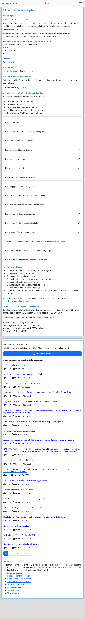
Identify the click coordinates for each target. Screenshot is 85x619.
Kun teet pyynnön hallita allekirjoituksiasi (21, 186)
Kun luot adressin (12, 122)
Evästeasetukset (14, 587)
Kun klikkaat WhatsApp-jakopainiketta (20, 232)
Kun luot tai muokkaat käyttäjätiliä (18, 150)
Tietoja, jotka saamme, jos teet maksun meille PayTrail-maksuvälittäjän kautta (35, 241)
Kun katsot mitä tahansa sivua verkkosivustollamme (25, 196)
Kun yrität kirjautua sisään (15, 168)
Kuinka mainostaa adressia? (19, 578)
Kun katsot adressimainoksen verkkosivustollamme (25, 205)
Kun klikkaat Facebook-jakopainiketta (20, 214)
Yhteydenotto (13, 593)
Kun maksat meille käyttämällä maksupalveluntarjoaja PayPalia (29, 250)
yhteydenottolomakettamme (15, 301)
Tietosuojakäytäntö (15, 584)
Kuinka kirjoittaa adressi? (18, 576)
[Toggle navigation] (80, 3)
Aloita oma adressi (42, 353)
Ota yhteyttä (8, 62)
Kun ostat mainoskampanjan (16, 159)
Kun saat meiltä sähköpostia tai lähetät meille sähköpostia (27, 260)
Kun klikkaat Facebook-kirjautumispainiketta (22, 223)
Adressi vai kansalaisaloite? (19, 581)
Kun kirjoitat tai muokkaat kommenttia (20, 177)
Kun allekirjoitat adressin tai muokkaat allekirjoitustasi (26, 132)
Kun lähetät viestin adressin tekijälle (19, 141)
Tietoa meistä (13, 590)
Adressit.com (9, 3)
